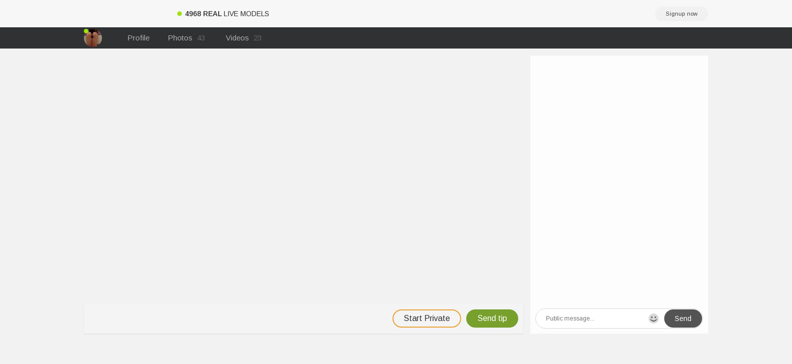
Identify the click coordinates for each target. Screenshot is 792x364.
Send (683, 318)
